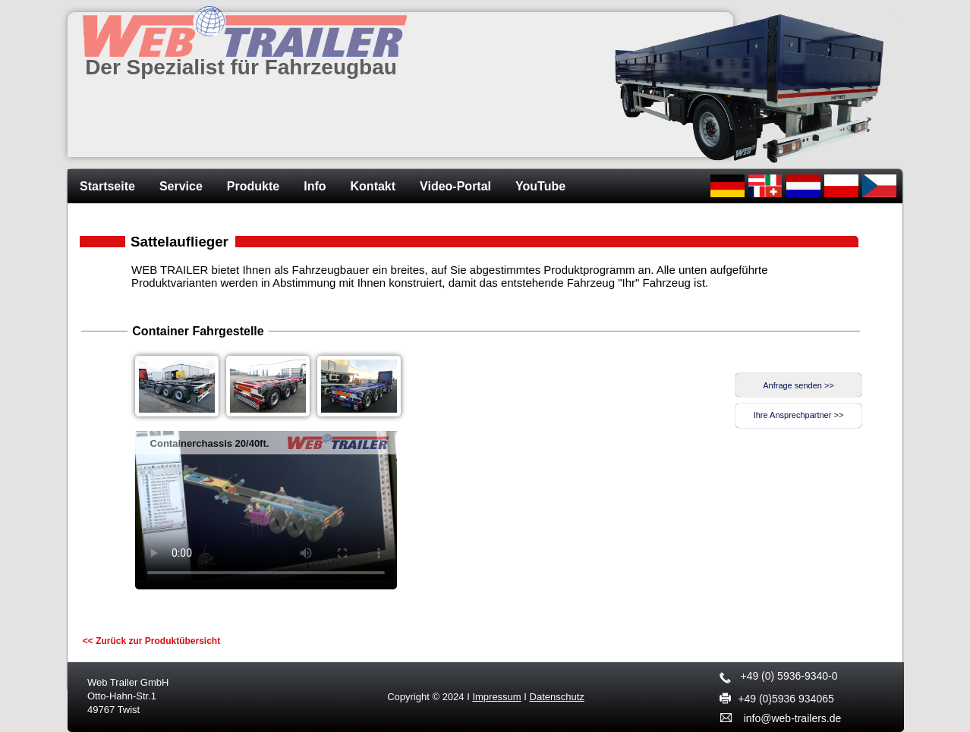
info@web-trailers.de (793, 718)
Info (315, 186)
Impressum (496, 696)
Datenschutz (557, 696)
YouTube (540, 186)
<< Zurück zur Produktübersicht (151, 641)
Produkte (253, 186)
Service (181, 186)
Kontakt (373, 186)
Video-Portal (455, 186)
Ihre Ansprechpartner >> (799, 414)
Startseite (107, 186)
